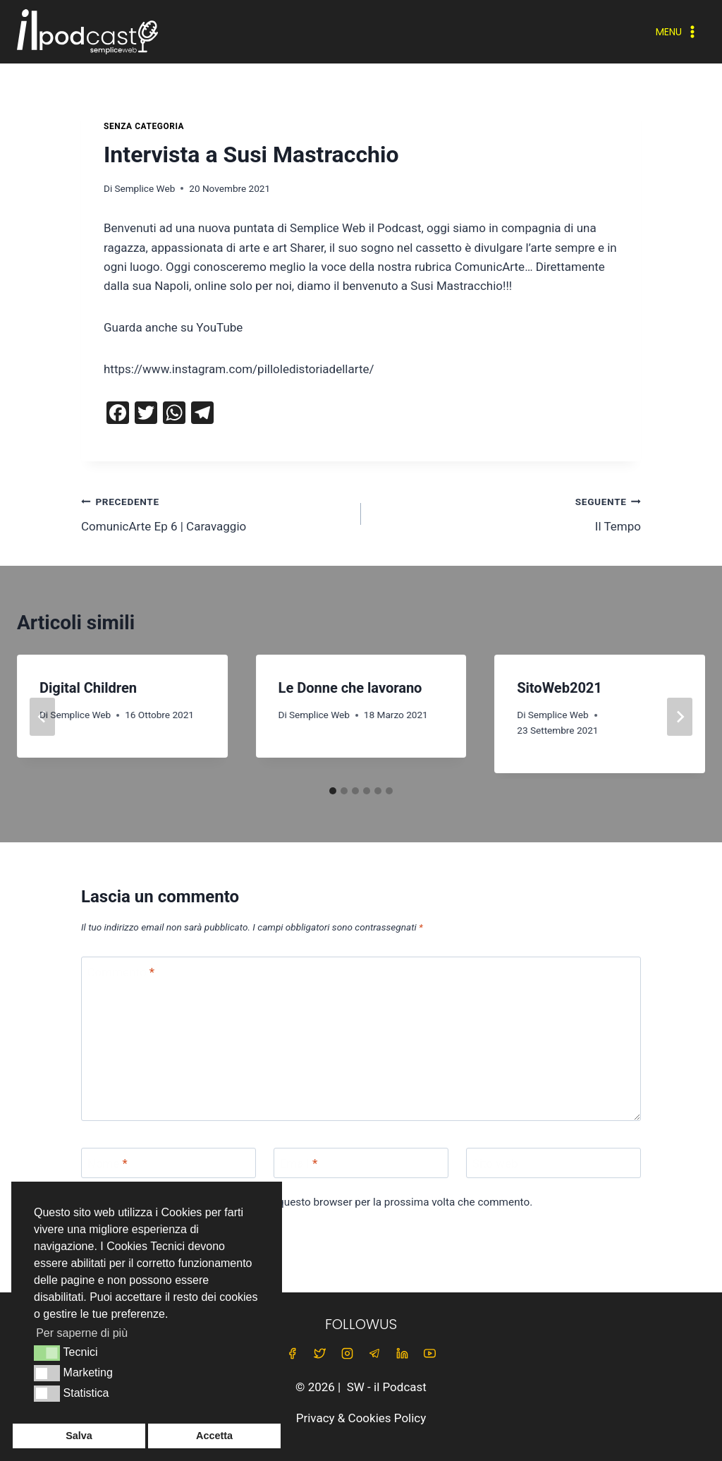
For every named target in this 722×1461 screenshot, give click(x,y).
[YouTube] (430, 1354)
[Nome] (168, 1163)
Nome (107, 1163)
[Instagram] (347, 1354)
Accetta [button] (214, 1435)
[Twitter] (319, 1354)
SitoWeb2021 (559, 687)
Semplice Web (144, 188)
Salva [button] (79, 1435)
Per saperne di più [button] (82, 1333)
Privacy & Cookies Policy (361, 1418)
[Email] (361, 1163)
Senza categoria (144, 126)
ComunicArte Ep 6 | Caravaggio (215, 512)
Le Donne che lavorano (350, 687)
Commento (121, 972)
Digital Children (88, 687)
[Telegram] (375, 1354)
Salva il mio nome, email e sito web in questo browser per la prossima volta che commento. (314, 1202)
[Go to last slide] (42, 717)
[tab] (332, 790)
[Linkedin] (403, 1354)
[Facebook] (292, 1354)
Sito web (495, 1163)
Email (299, 1163)
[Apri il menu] (677, 32)
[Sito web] (553, 1163)
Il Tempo (507, 512)
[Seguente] (679, 717)
